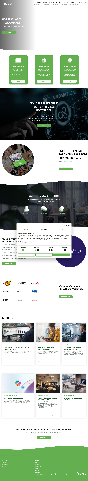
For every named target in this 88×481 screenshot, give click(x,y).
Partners (79, 2)
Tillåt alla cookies (61, 254)
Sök (85, 2)
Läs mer (9, 32)
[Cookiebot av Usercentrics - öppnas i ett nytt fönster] (64, 225)
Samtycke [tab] (26, 229)
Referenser (55, 4)
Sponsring (37, 470)
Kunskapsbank (74, 4)
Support (66, 2)
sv (85, 4)
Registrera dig (44, 437)
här (31, 242)
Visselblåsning (38, 472)
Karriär (73, 2)
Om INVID (39, 2)
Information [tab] (44, 229)
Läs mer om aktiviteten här (11, 415)
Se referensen (9, 263)
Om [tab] (62, 229)
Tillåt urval (44, 254)
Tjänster (37, 4)
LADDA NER (66, 168)
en (82, 4)
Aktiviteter (64, 4)
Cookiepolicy (37, 464)
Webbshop (47, 4)
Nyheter (51, 2)
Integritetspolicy (38, 466)
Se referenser (65, 296)
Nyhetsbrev (59, 2)
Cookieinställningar (39, 474)
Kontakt (45, 2)
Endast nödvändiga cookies (26, 254)
